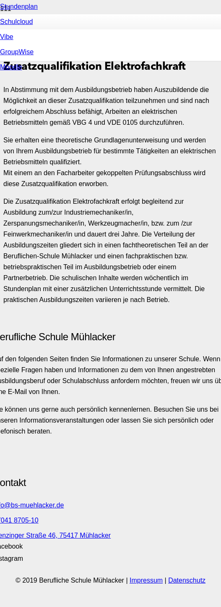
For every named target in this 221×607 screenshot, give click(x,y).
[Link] (95, 175)
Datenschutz (186, 580)
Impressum (146, 580)
